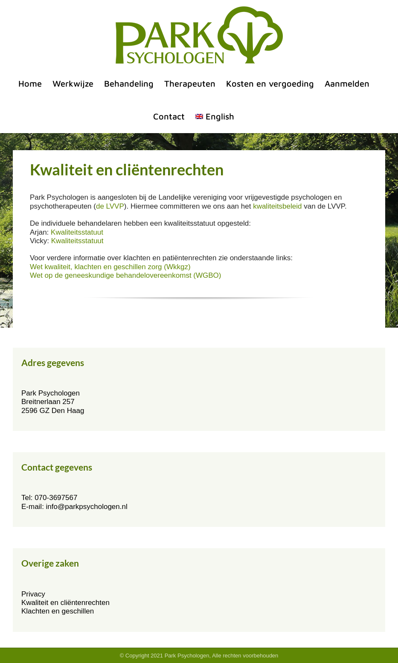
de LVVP (110, 206)
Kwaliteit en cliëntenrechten (65, 603)
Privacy (33, 594)
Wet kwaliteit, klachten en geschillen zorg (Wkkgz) (110, 267)
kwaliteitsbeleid (277, 206)
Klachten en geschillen (57, 611)
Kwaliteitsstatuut (77, 232)
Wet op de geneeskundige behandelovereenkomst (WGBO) (125, 275)
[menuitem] (214, 116)
